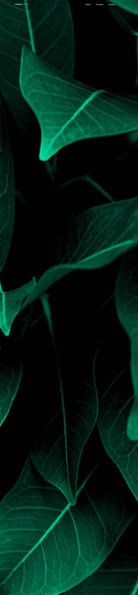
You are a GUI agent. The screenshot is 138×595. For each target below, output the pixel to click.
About (88, 4)
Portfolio (99, 4)
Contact (111, 4)
